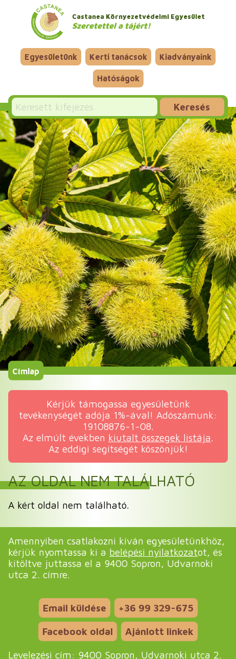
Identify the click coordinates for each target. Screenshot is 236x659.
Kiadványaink (185, 56)
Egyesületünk (51, 56)
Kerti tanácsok (118, 56)
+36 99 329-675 (156, 607)
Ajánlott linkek (159, 631)
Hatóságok (118, 78)
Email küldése (74, 607)
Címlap (25, 370)
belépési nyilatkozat (153, 552)
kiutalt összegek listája (159, 437)
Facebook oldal (77, 631)
